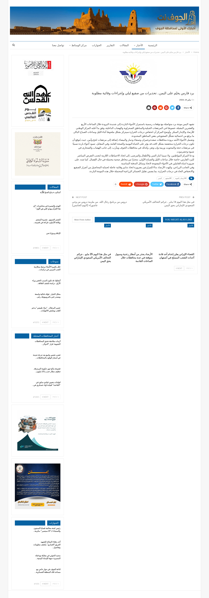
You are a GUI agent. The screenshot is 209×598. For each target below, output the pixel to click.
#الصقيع (168, 178)
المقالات (124, 45)
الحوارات (96, 45)
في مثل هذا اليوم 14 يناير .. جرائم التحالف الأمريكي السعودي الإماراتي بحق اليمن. (168, 203)
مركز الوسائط (78, 45)
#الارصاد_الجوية (180, 178)
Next (179, 268)
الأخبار (140, 45)
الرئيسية (154, 45)
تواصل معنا (57, 45)
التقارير (110, 45)
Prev (189, 268)
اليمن (160, 178)
